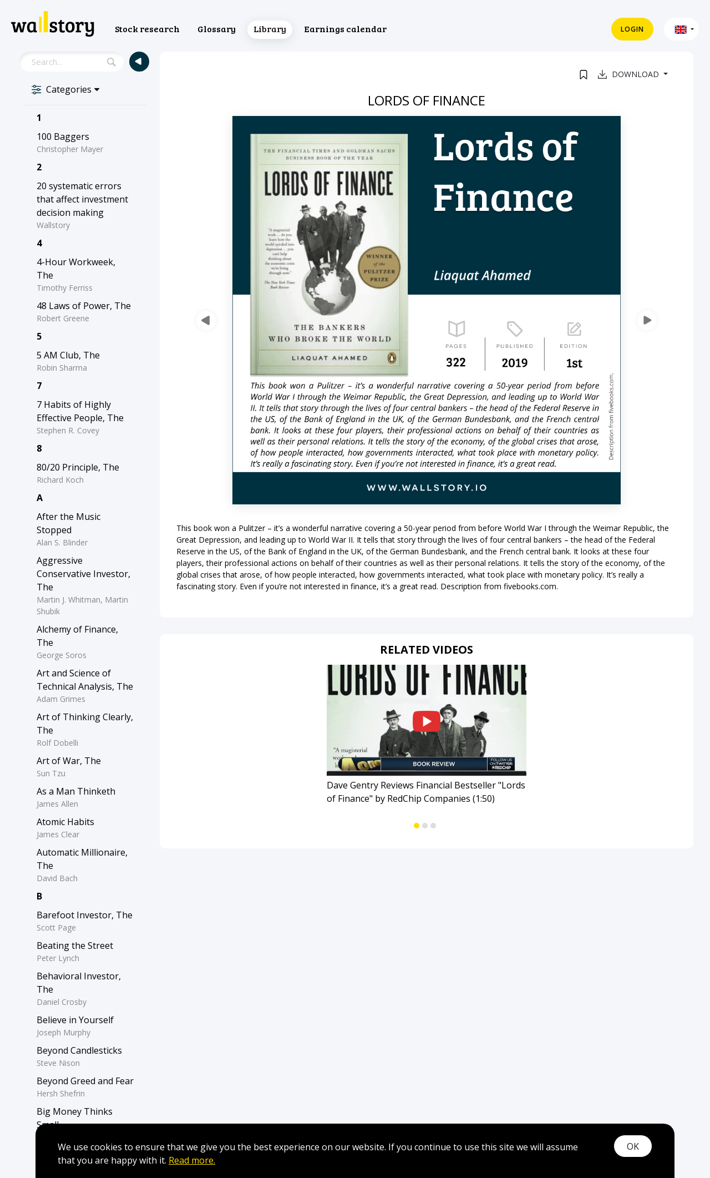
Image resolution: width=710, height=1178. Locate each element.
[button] (681, 29)
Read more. (192, 1160)
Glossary (216, 28)
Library (269, 28)
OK (633, 1146)
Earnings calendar (345, 28)
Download (629, 74)
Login (632, 29)
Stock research (147, 28)
